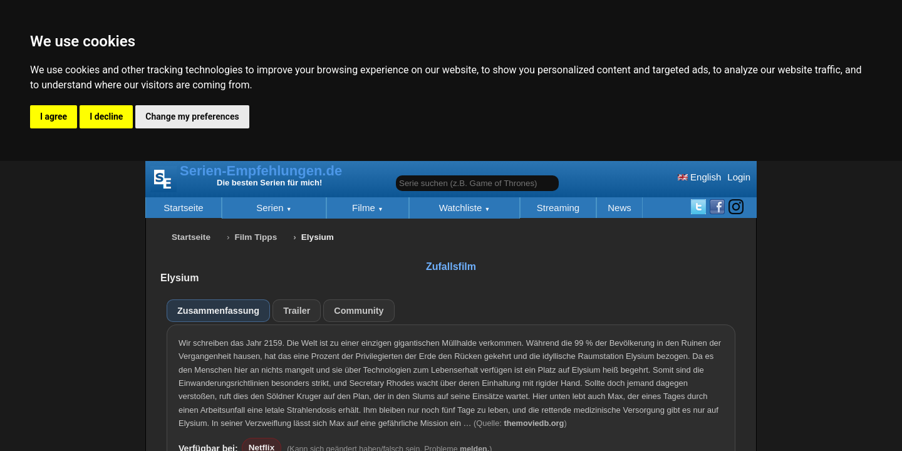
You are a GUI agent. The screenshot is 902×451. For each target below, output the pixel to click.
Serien (271, 207)
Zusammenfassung (218, 311)
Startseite (183, 207)
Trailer (296, 311)
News (619, 207)
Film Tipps (256, 237)
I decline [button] (106, 116)
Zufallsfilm (451, 266)
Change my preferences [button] (192, 116)
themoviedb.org (534, 423)
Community (358, 311)
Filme (365, 207)
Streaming (558, 207)
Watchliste (462, 207)
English (699, 177)
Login (738, 177)
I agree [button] (53, 116)
